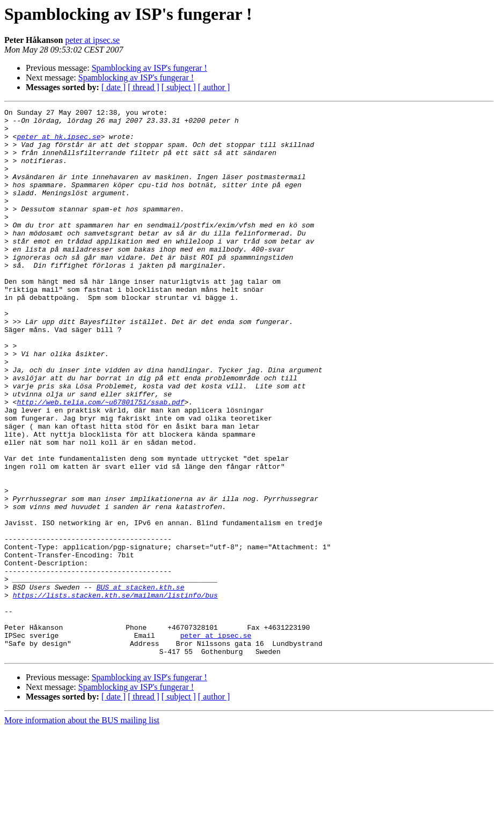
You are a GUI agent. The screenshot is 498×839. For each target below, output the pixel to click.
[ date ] (113, 87)
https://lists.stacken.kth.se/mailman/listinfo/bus (115, 693)
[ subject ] (179, 87)
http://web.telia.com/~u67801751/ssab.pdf (100, 461)
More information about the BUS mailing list (81, 829)
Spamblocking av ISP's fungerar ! (149, 67)
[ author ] (214, 87)
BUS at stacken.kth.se (141, 683)
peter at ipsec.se (92, 40)
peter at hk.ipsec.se (58, 143)
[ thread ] (143, 87)
